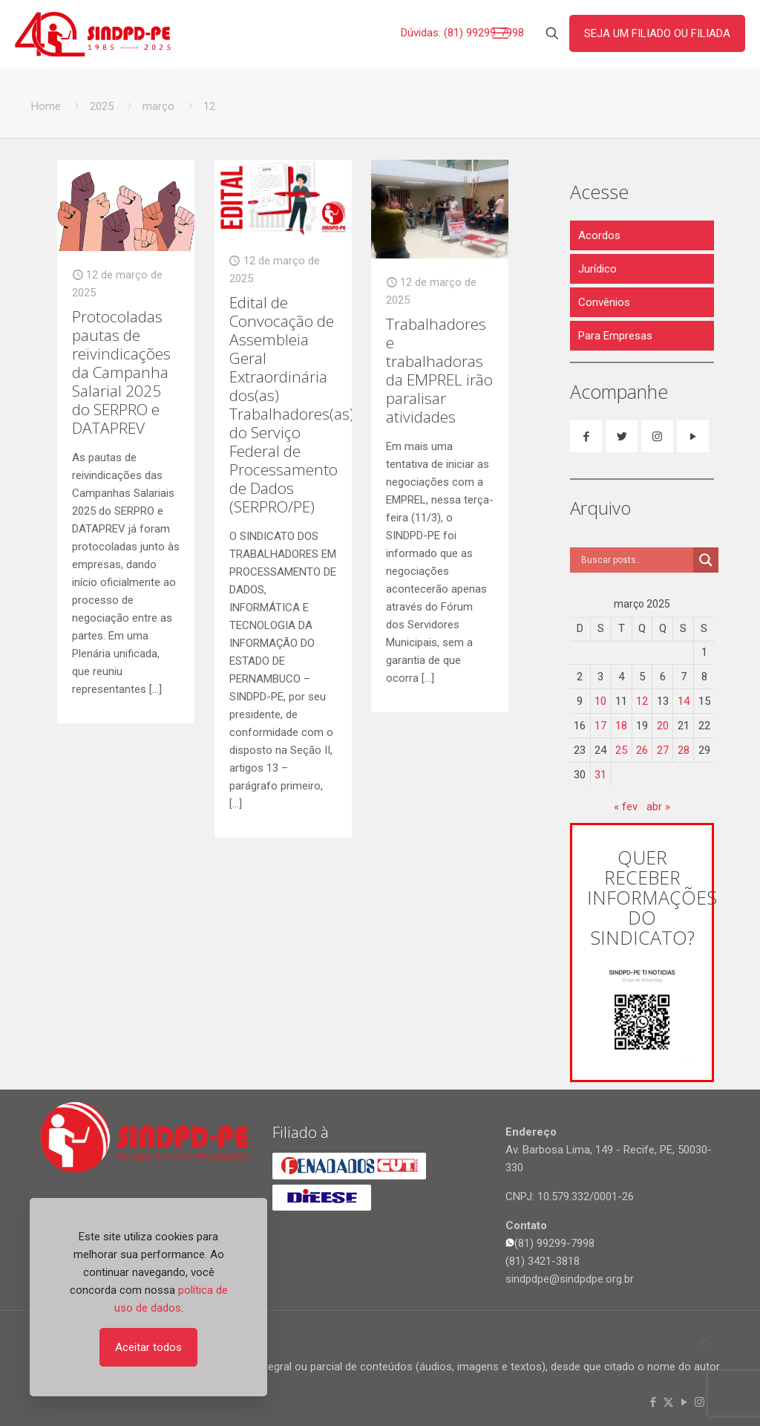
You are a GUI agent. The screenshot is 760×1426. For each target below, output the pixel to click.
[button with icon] (586, 436)
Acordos (599, 235)
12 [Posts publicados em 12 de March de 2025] (642, 701)
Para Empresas (615, 335)
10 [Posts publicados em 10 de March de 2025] (600, 701)
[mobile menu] (500, 33)
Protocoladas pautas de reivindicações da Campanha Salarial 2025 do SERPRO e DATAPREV (121, 372)
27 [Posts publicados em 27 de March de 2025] (663, 750)
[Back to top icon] (704, 1342)
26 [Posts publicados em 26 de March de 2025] (642, 750)
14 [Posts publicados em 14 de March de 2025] (683, 701)
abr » (658, 806)
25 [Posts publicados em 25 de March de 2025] (621, 750)
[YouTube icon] (683, 1402)
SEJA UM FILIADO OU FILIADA (657, 33)
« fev (626, 806)
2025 (102, 106)
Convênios (604, 302)
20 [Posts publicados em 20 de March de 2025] (663, 725)
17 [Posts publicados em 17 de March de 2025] (600, 725)
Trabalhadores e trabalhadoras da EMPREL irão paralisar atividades (439, 370)
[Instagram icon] (699, 1402)
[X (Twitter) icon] (668, 1402)
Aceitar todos (148, 1347)
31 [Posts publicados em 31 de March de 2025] (600, 774)
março (158, 106)
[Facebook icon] (652, 1402)
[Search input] (635, 560)
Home (46, 106)
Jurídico (597, 269)
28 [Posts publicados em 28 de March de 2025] (683, 750)
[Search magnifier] (705, 560)
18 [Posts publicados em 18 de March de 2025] (621, 725)
